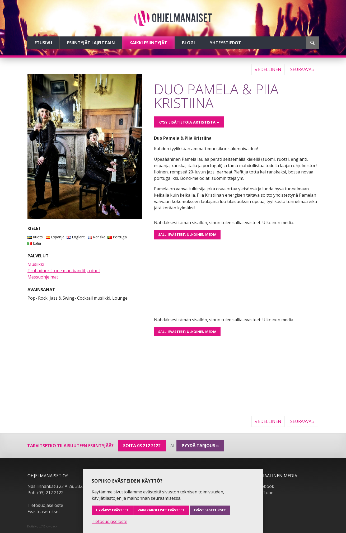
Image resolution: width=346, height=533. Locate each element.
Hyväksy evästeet (112, 510)
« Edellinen (268, 69)
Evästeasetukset (43, 512)
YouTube (264, 493)
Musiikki (35, 264)
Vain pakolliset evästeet (161, 510)
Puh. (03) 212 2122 (45, 493)
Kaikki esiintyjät (148, 43)
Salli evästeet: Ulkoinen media (187, 234)
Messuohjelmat (42, 277)
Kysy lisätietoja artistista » (188, 122)
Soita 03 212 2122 (142, 446)
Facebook (264, 486)
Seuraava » (302, 69)
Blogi (188, 43)
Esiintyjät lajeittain (91, 43)
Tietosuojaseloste (45, 505)
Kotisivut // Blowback (42, 526)
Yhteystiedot (225, 43)
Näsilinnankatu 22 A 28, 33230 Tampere (66, 486)
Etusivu (43, 43)
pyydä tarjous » (200, 446)
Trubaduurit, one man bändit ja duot (63, 270)
